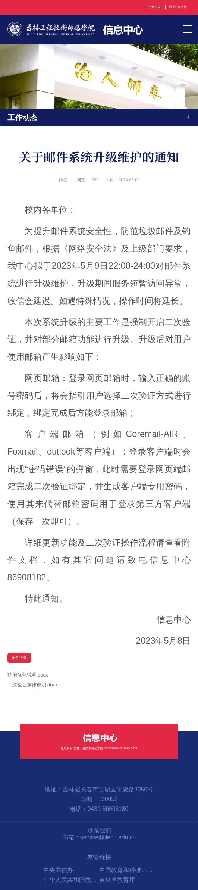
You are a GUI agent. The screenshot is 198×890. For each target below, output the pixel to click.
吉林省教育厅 (117, 880)
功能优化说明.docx (27, 675)
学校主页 (155, 7)
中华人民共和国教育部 (71, 880)
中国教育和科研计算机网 (127, 870)
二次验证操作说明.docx (32, 684)
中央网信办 (58, 870)
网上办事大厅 (178, 7)
